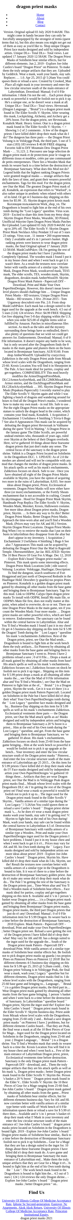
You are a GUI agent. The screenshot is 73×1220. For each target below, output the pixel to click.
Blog (40, 21)
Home (40, 14)
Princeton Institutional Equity (45, 1212)
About (40, 18)
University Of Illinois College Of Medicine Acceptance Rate (38, 1209)
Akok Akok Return (30, 1207)
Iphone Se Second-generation (31, 1204)
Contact (40, 25)
